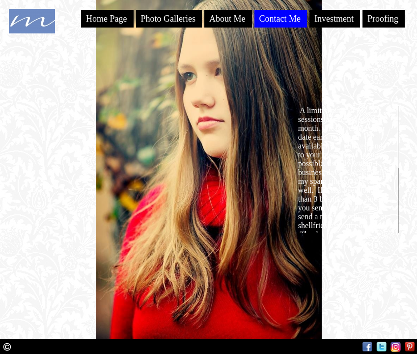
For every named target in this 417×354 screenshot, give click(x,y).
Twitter (381, 347)
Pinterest (410, 347)
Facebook (367, 347)
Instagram (395, 347)
